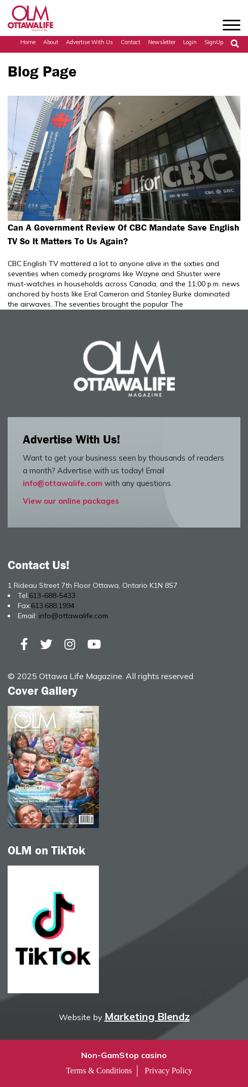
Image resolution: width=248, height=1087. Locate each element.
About (50, 42)
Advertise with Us (89, 42)
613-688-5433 (52, 595)
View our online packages (71, 501)
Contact (130, 42)
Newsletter (161, 42)
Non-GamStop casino (124, 1055)
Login (190, 42)
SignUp (213, 42)
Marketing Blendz (147, 1016)
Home (28, 42)
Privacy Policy (168, 1070)
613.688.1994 (53, 605)
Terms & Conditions (99, 1070)
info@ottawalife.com (62, 483)
